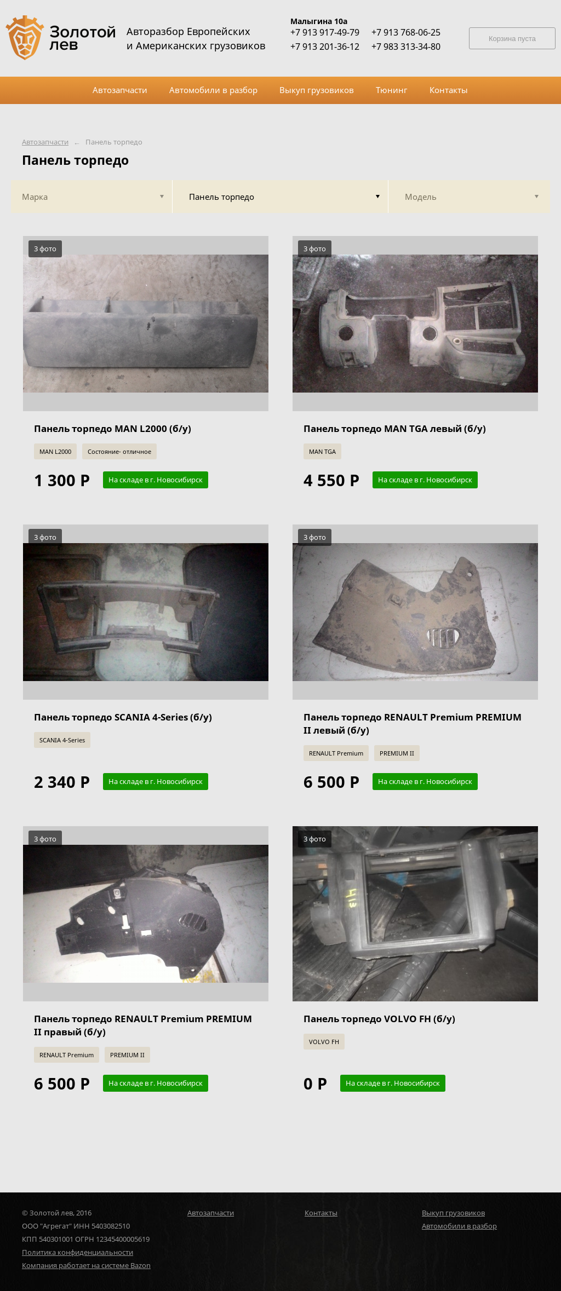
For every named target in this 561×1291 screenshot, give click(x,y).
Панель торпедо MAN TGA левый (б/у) (395, 428)
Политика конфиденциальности (77, 1252)
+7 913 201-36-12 (324, 47)
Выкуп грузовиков (453, 1213)
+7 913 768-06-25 (405, 32)
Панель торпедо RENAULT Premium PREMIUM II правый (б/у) (143, 1025)
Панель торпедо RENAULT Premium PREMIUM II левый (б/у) (413, 723)
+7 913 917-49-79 (324, 32)
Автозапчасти (45, 142)
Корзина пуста (512, 38)
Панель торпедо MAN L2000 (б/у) (112, 428)
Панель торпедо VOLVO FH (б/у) (379, 1018)
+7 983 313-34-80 (405, 47)
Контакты (321, 1213)
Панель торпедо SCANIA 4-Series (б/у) (123, 717)
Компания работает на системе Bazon (86, 1265)
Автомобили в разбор (459, 1226)
